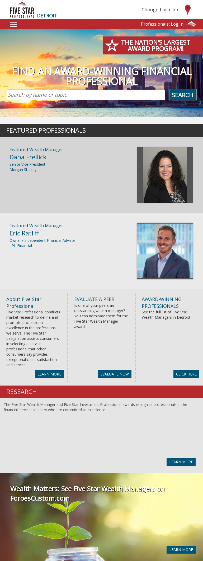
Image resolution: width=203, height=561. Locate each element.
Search (182, 95)
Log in (162, 24)
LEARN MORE (49, 374)
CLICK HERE (186, 374)
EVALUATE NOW (114, 374)
